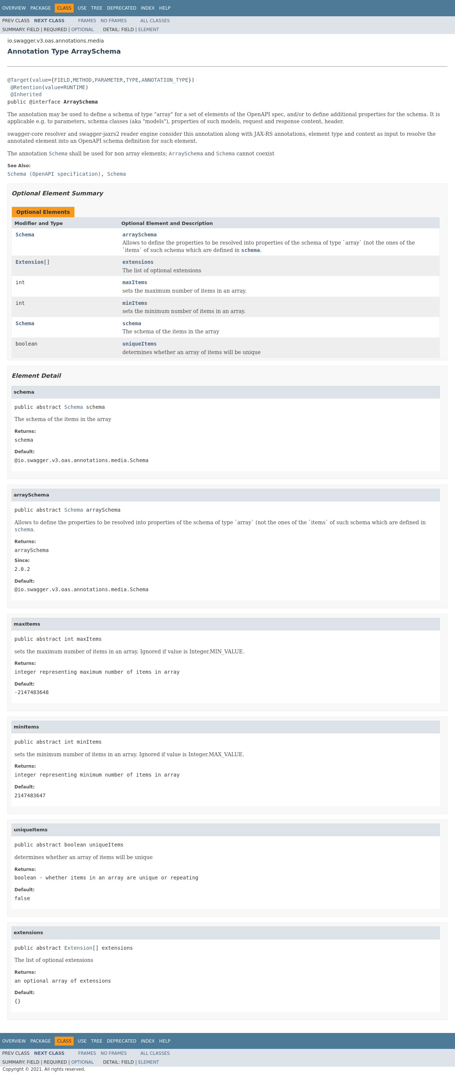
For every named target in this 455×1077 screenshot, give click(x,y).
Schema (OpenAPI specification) (54, 174)
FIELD (62, 80)
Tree (96, 8)
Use (82, 8)
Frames (87, 20)
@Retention (25, 87)
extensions (138, 262)
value (40, 80)
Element (148, 29)
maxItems (134, 282)
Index (148, 8)
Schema (25, 235)
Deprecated (121, 8)
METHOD (82, 80)
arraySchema (139, 235)
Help (165, 8)
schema (131, 323)
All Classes (155, 20)
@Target (18, 80)
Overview (14, 8)
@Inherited (25, 94)
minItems (134, 303)
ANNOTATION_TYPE (165, 80)
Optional (82, 29)
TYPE (132, 80)
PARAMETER (109, 80)
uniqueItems (139, 344)
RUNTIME (74, 87)
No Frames (114, 20)
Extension (30, 262)
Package (40, 8)
